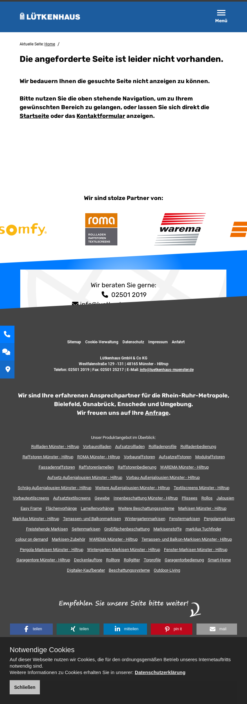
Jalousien (225, 498)
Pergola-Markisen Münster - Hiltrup (51, 549)
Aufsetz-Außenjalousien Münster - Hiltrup (84, 477)
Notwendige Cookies (42, 650)
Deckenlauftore (88, 559)
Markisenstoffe (167, 529)
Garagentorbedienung (184, 559)
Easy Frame (31, 508)
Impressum (158, 342)
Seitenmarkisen (86, 529)
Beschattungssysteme (129, 570)
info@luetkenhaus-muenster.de (167, 369)
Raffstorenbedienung (137, 467)
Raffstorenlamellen (96, 467)
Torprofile (152, 559)
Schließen (24, 687)
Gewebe (102, 498)
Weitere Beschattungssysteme (146, 508)
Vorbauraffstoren (139, 456)
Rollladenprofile (163, 446)
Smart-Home (219, 559)
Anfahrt (178, 342)
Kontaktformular (101, 115)
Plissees (189, 498)
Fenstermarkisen (184, 518)
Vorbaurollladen (97, 446)
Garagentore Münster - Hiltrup (43, 559)
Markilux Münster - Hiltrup (36, 518)
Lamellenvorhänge (97, 508)
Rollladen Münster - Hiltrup (55, 446)
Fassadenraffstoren (57, 467)
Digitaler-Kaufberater (86, 570)
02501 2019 (123, 295)
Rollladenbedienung (198, 446)
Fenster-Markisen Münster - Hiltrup (195, 549)
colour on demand (31, 539)
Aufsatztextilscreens (72, 498)
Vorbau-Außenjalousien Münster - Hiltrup (163, 477)
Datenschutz (133, 342)
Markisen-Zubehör (68, 539)
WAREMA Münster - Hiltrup (184, 467)
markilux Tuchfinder (203, 529)
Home (49, 44)
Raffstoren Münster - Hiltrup (48, 456)
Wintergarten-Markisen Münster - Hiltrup (123, 549)
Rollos (207, 498)
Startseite (34, 115)
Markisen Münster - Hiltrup (202, 508)
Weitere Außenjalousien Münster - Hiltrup (132, 487)
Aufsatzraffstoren (175, 456)
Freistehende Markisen (47, 529)
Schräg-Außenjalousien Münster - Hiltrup (54, 487)
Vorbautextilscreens (31, 498)
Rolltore (113, 559)
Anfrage (157, 412)
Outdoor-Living (167, 570)
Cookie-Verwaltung (101, 342)
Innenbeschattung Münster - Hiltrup (146, 498)
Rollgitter (132, 559)
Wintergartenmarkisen (145, 518)
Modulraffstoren (210, 456)
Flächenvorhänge (61, 508)
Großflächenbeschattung (127, 529)
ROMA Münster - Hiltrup (98, 456)
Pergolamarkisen (219, 518)
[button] (31, 629)
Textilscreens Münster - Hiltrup (201, 487)
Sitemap (74, 342)
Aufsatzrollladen (130, 446)
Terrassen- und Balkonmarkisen (92, 518)
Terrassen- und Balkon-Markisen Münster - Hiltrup (187, 539)
